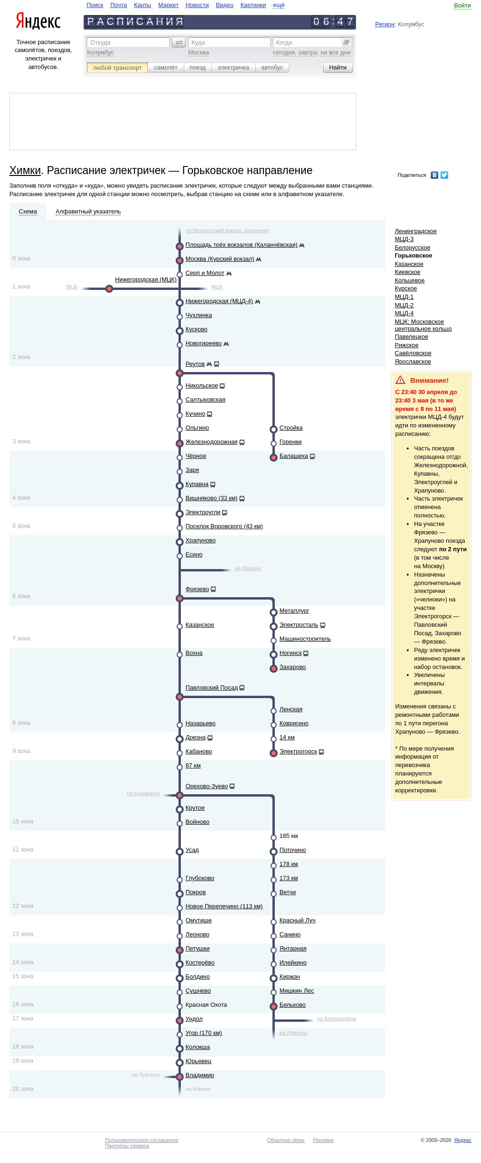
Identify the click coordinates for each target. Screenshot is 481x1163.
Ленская (291, 709)
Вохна (194, 652)
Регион (385, 24)
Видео (224, 4)
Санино (290, 934)
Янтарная (292, 948)
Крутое (195, 807)
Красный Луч (297, 920)
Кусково (197, 329)
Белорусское (412, 247)
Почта (118, 4)
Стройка (291, 427)
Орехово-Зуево (207, 786)
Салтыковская (205, 399)
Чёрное (196, 455)
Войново (197, 821)
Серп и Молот (205, 272)
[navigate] (185, 5)
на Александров (336, 1018)
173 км (288, 878)
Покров (196, 892)
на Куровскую (143, 793)
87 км (193, 765)
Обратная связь (285, 1140)
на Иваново (293, 1032)
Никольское (202, 385)
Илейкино (293, 962)
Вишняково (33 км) (212, 498)
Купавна (197, 483)
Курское (406, 288)
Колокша (198, 1046)
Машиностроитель (305, 638)
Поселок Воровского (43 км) (224, 526)
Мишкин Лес (296, 990)
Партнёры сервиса (127, 1145)
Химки (25, 170)
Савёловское (413, 353)
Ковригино (294, 723)
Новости (197, 4)
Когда (284, 42)
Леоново (197, 934)
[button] (179, 42)
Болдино (198, 976)
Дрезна (196, 737)
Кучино (195, 413)
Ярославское (413, 361)
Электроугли (203, 512)
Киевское (407, 271)
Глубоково (200, 878)
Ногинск (290, 652)
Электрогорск (298, 751)
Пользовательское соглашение (141, 1140)
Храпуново (201, 540)
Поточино (292, 849)
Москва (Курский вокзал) (220, 258)
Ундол (194, 1018)
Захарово (292, 666)
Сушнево (198, 990)
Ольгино (197, 427)
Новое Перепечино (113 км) (224, 906)
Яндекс (463, 1140)
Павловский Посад (212, 687)
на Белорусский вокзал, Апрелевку (228, 230)
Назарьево (201, 723)
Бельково (292, 1004)
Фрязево (197, 589)
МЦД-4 (404, 313)
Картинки (253, 4)
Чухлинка (199, 315)
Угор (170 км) (204, 1032)
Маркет (168, 4)
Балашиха (293, 455)
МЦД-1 (404, 296)
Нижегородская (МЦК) (146, 279)
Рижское (407, 345)
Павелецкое (411, 336)
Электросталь (298, 624)
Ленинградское (416, 231)
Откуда (100, 42)
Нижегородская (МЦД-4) (219, 300)
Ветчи (287, 892)
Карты (142, 4)
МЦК (72, 286)
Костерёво (200, 962)
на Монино (248, 568)
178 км (288, 863)
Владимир (200, 1075)
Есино (194, 554)
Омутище (199, 920)
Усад (192, 849)
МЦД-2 (404, 305)
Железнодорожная (212, 441)
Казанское (200, 624)
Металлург (294, 610)
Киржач (289, 976)
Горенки (290, 441)
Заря (192, 469)
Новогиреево (204, 343)
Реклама (323, 1140)
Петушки (197, 948)
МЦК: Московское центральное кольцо (423, 325)
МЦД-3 (404, 239)
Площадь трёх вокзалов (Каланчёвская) (241, 244)
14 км (287, 737)
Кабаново (199, 751)
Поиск (94, 4)
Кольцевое (410, 280)
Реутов (195, 363)
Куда (198, 42)
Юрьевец (198, 1060)
